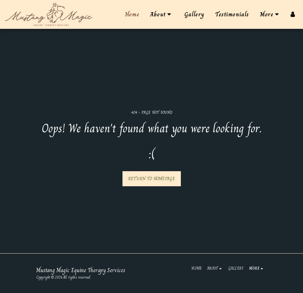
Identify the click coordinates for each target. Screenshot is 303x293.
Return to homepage (151, 178)
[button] (161, 14)
